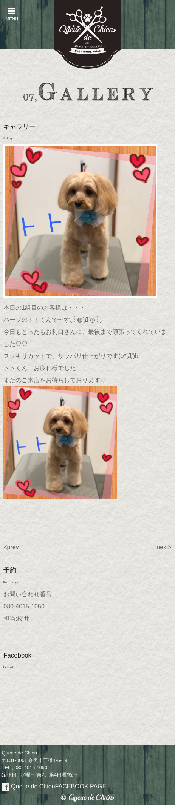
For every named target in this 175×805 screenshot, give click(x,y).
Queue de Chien (54, 786)
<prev (11, 547)
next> (164, 547)
